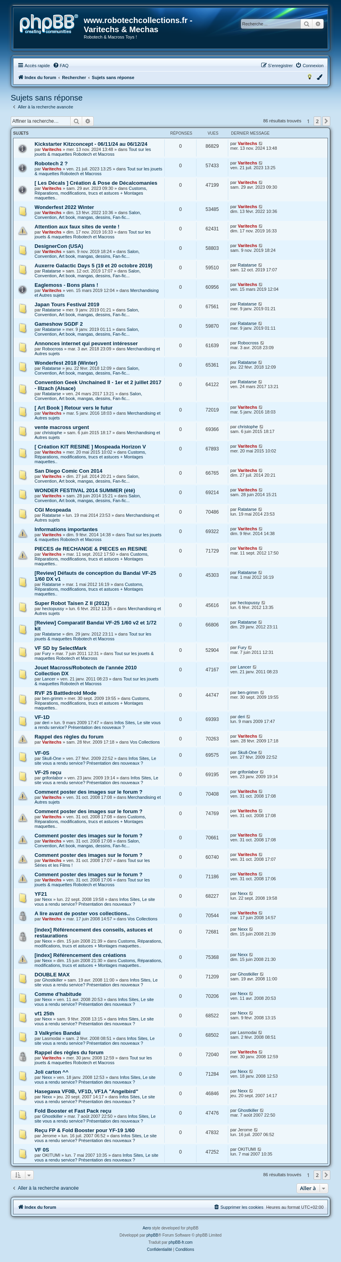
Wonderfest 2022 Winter (64, 207)
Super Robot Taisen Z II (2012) (72, 603)
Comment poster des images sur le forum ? (89, 792)
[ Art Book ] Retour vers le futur (74, 408)
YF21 (41, 894)
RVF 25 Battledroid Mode (65, 693)
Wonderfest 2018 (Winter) (66, 363)
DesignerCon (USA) (59, 246)
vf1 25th (44, 1014)
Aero (147, 1228)
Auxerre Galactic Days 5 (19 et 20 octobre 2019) (93, 266)
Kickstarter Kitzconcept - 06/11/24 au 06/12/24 (91, 144)
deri (45, 722)
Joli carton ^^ (52, 1072)
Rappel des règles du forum (69, 737)
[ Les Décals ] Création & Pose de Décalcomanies (96, 183)
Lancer (49, 678)
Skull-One (51, 758)
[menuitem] (61, 65)
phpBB (152, 1235)
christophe (52, 432)
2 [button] (317, 121)
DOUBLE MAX (52, 975)
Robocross (52, 348)
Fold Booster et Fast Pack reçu (73, 1111)
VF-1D (42, 717)
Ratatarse (51, 271)
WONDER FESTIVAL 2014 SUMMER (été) (85, 490)
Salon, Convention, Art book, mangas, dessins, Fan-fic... (88, 215)
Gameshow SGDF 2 (59, 324)
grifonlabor (52, 777)
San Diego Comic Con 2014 (68, 471)
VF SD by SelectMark (61, 648)
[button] (326, 121)
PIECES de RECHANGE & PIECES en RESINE (91, 549)
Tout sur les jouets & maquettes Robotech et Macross (93, 152)
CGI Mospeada (53, 510)
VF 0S (42, 1150)
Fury (46, 653)
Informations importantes (66, 529)
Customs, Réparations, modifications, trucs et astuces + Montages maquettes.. (91, 193)
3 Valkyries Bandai (58, 1033)
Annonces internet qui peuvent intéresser (86, 343)
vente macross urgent (62, 427)
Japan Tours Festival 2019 (67, 304)
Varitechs (52, 149)
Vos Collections (145, 742)
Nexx (47, 899)
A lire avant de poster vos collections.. (82, 913)
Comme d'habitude (58, 994)
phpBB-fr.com (181, 1242)
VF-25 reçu (48, 772)
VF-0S (42, 753)
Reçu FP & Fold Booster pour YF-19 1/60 (85, 1130)
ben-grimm (52, 698)
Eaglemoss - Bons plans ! (66, 285)
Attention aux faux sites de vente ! (77, 227)
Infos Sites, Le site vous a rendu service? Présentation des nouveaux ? (97, 725)
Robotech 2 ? (51, 163)
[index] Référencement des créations (80, 955)
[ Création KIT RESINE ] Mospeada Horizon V (90, 447)
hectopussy (53, 608)
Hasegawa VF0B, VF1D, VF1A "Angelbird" (86, 1091)
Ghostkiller (52, 980)
